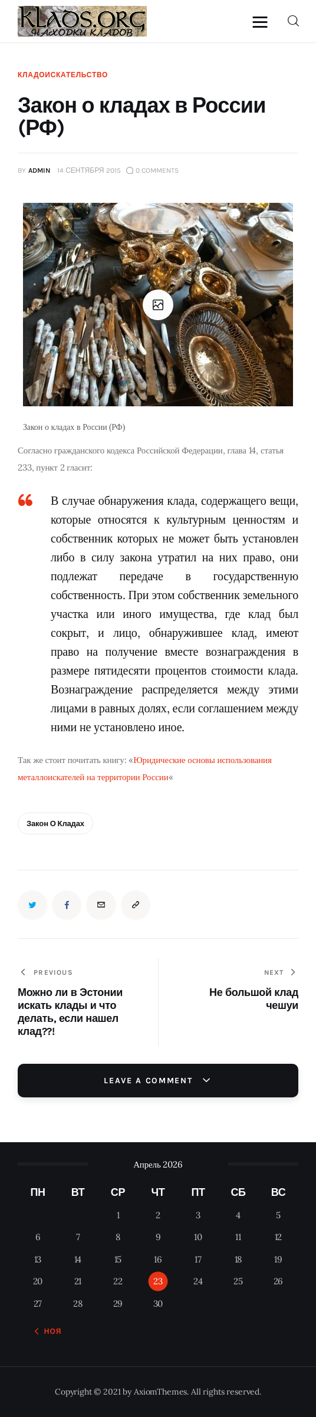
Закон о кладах (55, 823)
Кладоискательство (63, 75)
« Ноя (49, 1331)
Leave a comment (150, 1081)
